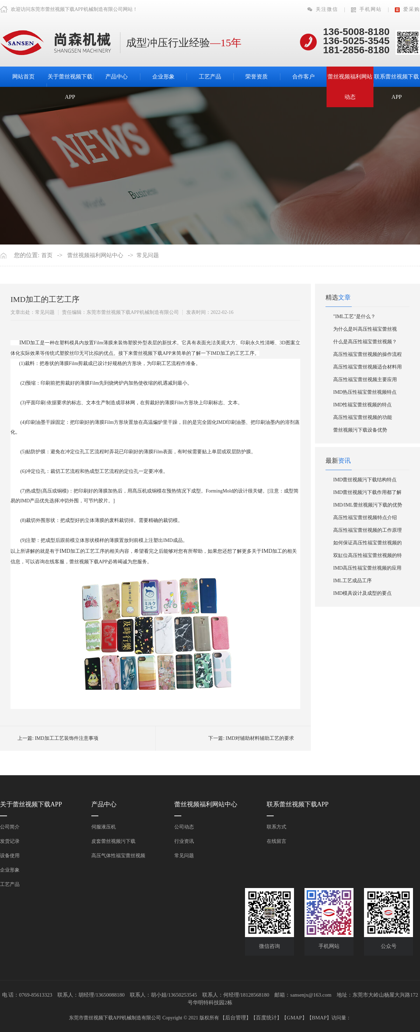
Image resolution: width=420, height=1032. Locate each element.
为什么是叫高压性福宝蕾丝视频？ (365, 331)
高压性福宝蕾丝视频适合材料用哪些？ (367, 368)
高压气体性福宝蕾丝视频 (118, 855)
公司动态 (184, 827)
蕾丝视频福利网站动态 (350, 87)
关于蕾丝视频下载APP (70, 87)
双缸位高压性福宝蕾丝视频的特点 (367, 557)
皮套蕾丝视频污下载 (113, 841)
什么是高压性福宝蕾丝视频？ (365, 341)
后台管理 (235, 1017)
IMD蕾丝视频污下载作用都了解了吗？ (367, 494)
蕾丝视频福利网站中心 (95, 255)
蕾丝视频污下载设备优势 (360, 430)
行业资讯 (184, 841)
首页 (46, 255)
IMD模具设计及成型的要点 (362, 593)
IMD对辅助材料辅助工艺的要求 (260, 738)
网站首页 (23, 77)
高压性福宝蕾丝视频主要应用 (365, 379)
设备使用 (10, 855)
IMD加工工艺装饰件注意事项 (66, 738)
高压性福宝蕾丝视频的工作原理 (367, 530)
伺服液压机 (103, 827)
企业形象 (163, 77)
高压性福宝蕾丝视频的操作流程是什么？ (367, 356)
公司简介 (10, 827)
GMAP (294, 1017)
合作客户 (303, 77)
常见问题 (147, 255)
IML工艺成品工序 (352, 580)
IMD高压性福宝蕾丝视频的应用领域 (367, 570)
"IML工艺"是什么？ (354, 316)
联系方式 (276, 827)
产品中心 (116, 77)
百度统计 (266, 1017)
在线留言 (276, 841)
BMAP (319, 1017)
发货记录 (10, 841)
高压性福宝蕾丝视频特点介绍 (365, 517)
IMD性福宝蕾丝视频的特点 (362, 404)
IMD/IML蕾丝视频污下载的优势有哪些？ (367, 506)
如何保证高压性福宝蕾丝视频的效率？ (367, 544)
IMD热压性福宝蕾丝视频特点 (365, 392)
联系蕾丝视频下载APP (396, 87)
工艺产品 (210, 77)
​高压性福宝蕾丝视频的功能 (362, 417)
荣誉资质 (256, 77)
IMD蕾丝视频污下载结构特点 (365, 479)
